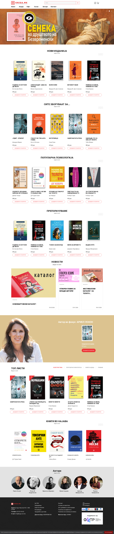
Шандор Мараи (17, 142)
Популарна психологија (74, 367)
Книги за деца (89, 367)
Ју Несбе (88, 459)
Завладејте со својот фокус (91, 139)
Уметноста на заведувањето (73, 192)
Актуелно (14, 299)
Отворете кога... (17, 455)
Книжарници (38, 505)
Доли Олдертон (73, 406)
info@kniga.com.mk (20, 513)
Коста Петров (35, 142)
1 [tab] (107, 11)
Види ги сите (14, 370)
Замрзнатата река (74, 138)
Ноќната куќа (90, 455)
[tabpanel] (57, 27)
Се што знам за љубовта (74, 402)
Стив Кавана (89, 89)
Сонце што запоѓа (72, 455)
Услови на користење (64, 505)
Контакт (53, 6)
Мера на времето (74, 245)
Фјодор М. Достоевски (56, 89)
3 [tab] (111, 11)
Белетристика (57, 367)
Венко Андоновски (36, 89)
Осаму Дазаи (71, 459)
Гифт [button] (28, 6)
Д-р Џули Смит (35, 195)
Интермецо (53, 138)
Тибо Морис (89, 142)
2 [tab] (109, 11)
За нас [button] (36, 6)
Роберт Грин (71, 195)
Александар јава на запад (39, 85)
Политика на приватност (65, 509)
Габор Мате (52, 459)
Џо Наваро (52, 195)
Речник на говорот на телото (56, 192)
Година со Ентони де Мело (19, 85)
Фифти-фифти (54, 402)
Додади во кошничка (20, 94)
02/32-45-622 (20, 511)
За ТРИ (37, 503)
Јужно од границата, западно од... (37, 402)
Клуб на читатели (39, 507)
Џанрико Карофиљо (73, 249)
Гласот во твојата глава (38, 139)
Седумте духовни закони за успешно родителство (20, 193)
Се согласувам (108, 532)
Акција (21, 6)
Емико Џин (52, 249)
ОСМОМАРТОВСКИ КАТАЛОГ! (24, 304)
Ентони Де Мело (17, 89)
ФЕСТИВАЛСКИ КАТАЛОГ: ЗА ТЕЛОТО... (89, 291)
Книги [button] (13, 6)
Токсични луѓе (35, 455)
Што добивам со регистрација (66, 507)
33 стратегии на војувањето (92, 192)
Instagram (87, 505)
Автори (45, 6)
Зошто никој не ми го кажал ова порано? (38, 193)
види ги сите (57, 53)
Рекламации (38, 509)
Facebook (87, 503)
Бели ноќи (53, 85)
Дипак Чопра (16, 195)
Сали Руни (52, 142)
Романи (100, 367)
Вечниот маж (72, 85)
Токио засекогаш (56, 245)
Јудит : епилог (18, 138)
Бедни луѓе (90, 245)
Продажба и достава (40, 511)
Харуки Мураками (34, 406)
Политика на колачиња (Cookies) (67, 511)
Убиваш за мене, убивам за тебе (92, 85)
